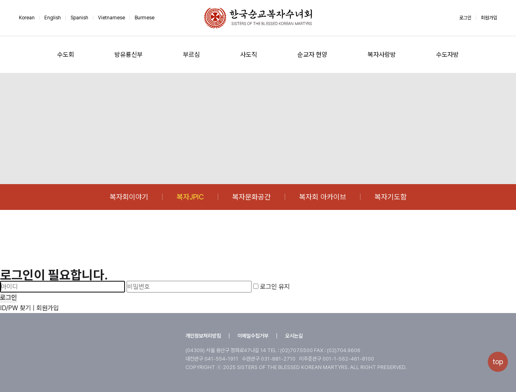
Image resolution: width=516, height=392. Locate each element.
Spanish (79, 18)
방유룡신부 (128, 54)
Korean (27, 18)
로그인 (465, 18)
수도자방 (447, 54)
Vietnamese (111, 18)
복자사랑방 (382, 54)
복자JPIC (190, 197)
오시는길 (294, 336)
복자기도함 (391, 197)
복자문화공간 (251, 197)
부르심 (191, 54)
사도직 (248, 54)
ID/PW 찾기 (15, 308)
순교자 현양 (312, 54)
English (52, 18)
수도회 (65, 54)
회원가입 (489, 18)
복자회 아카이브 (322, 197)
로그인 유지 (271, 286)
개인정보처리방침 (203, 336)
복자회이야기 (129, 197)
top (498, 361)
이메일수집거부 (252, 336)
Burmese (144, 18)
